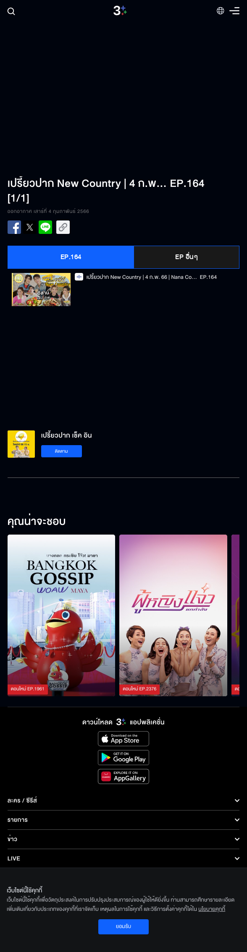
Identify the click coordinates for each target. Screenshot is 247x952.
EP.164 (70, 257)
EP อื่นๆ (186, 257)
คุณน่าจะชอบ (37, 522)
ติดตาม (61, 451)
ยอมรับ (123, 926)
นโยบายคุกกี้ (211, 909)
